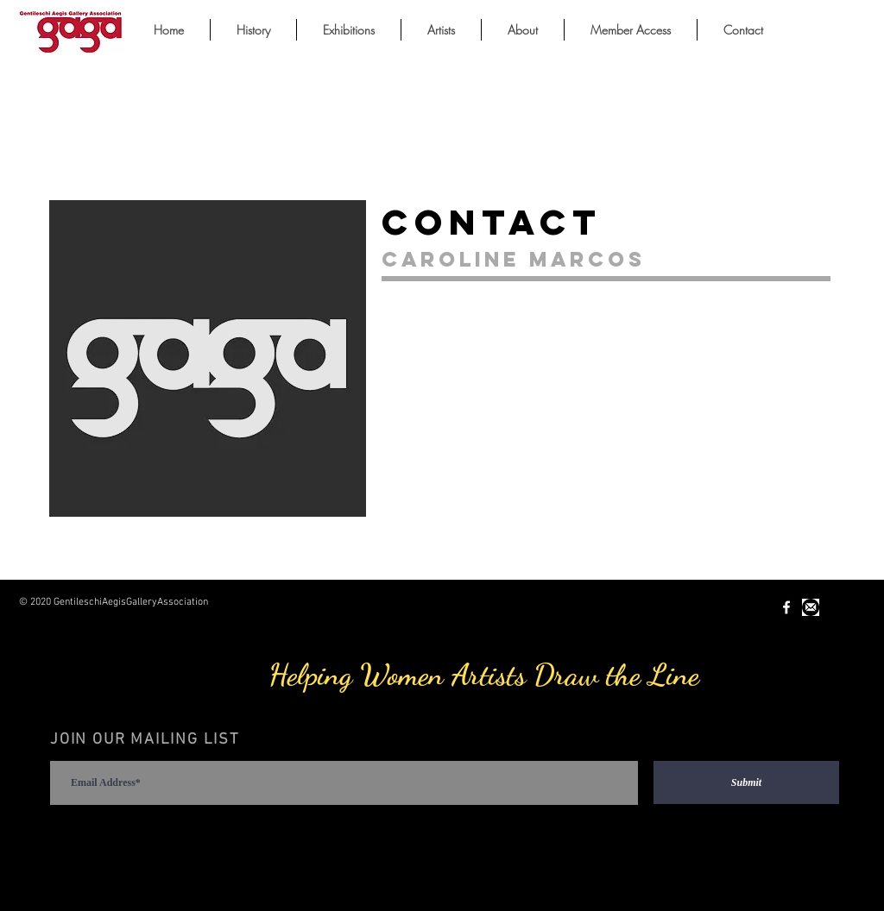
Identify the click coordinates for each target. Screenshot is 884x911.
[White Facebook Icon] (786, 607)
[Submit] (746, 782)
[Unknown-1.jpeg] (810, 607)
